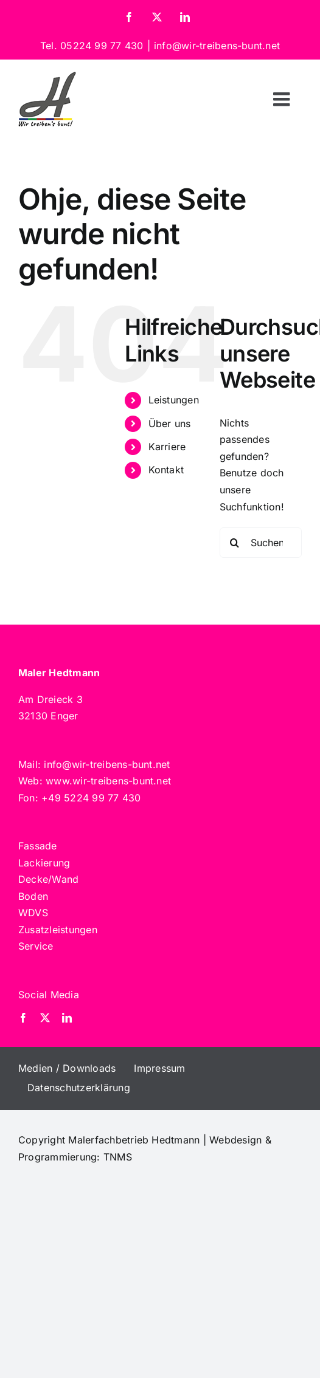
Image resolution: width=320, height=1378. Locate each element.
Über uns (169, 423)
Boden (33, 896)
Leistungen (173, 400)
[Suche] (235, 542)
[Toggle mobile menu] (283, 99)
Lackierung (44, 863)
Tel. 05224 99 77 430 (92, 45)
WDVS (33, 913)
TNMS (117, 1157)
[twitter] (45, 1018)
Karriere (167, 446)
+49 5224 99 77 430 (91, 798)
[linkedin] (67, 1018)
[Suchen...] (261, 542)
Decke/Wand (48, 879)
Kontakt (166, 470)
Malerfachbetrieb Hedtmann (134, 1140)
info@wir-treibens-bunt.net (217, 45)
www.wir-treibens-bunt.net (108, 781)
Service (36, 946)
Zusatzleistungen (57, 930)
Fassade (37, 846)
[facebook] (23, 1018)
